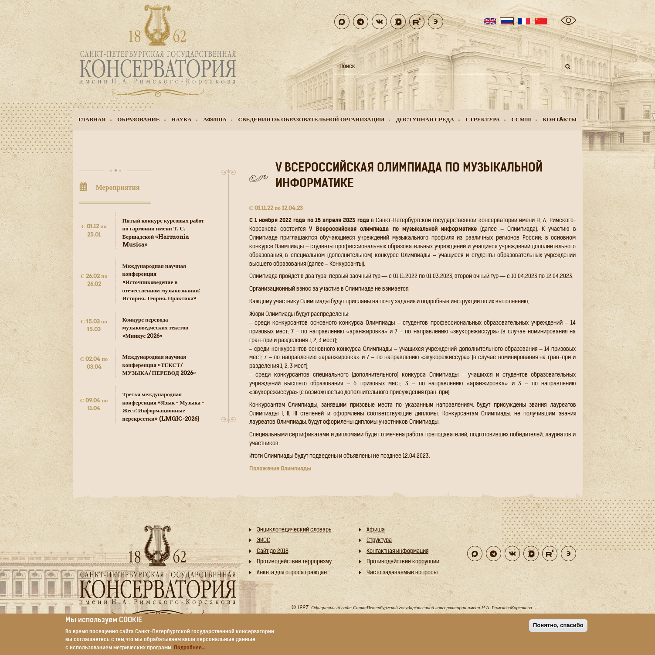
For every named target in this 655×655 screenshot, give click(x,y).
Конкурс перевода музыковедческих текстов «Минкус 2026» (155, 327)
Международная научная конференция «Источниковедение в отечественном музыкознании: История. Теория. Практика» (161, 282)
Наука (181, 119)
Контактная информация (397, 551)
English (490, 21)
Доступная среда (425, 119)
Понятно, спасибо (558, 625)
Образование (138, 119)
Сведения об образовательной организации (311, 119)
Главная (92, 119)
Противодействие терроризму (294, 562)
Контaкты (560, 119)
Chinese (541, 21)
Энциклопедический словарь (294, 530)
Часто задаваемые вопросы (402, 573)
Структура (482, 119)
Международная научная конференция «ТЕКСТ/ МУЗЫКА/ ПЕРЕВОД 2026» (159, 364)
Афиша (215, 119)
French (524, 21)
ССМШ (521, 119)
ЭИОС (263, 540)
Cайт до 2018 (272, 551)
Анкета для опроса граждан (292, 573)
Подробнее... (190, 648)
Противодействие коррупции (403, 562)
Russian (507, 21)
